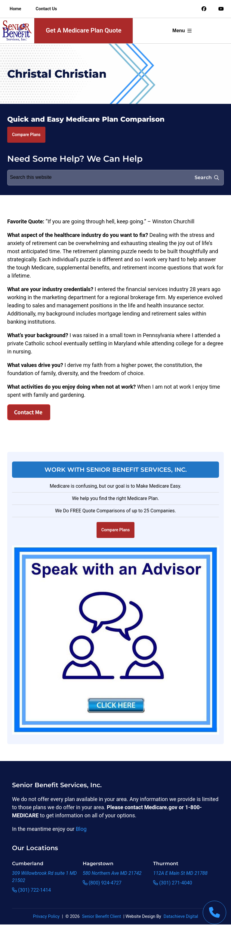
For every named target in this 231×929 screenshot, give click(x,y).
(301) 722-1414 (31, 890)
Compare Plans (26, 134)
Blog (81, 829)
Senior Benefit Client (101, 916)
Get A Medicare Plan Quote (83, 30)
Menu (182, 30)
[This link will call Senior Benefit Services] (214, 912)
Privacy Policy (46, 916)
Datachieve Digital (181, 916)
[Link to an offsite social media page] (204, 9)
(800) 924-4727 (102, 883)
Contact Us (46, 8)
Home (15, 8)
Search (207, 177)
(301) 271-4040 (172, 883)
